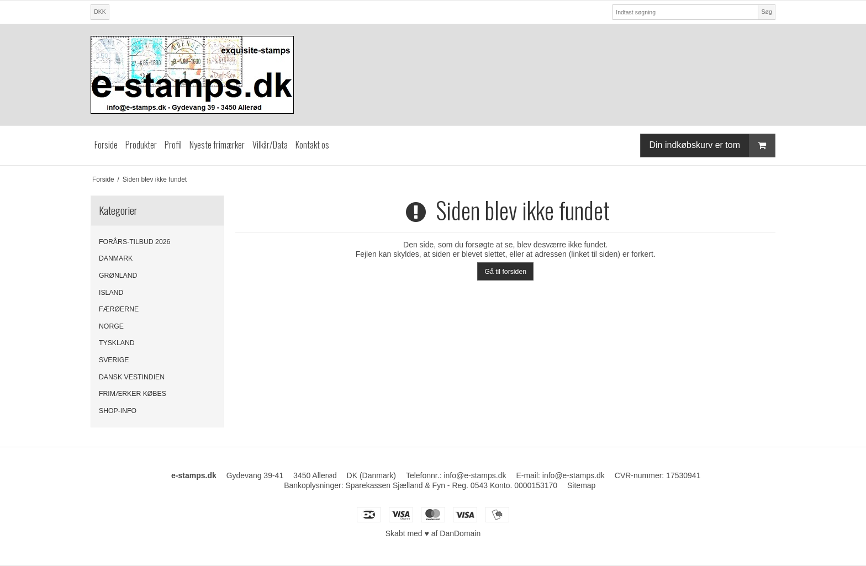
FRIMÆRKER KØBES (132, 394)
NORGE (111, 326)
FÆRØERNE (119, 309)
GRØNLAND (118, 275)
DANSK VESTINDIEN (132, 377)
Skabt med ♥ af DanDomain (433, 533)
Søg (766, 11)
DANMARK (116, 258)
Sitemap (581, 485)
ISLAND (111, 293)
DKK (100, 11)
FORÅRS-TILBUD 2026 (134, 242)
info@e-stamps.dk (474, 475)
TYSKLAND (117, 343)
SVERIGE (114, 360)
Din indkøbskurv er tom (712, 145)
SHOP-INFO (117, 411)
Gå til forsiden (505, 272)
